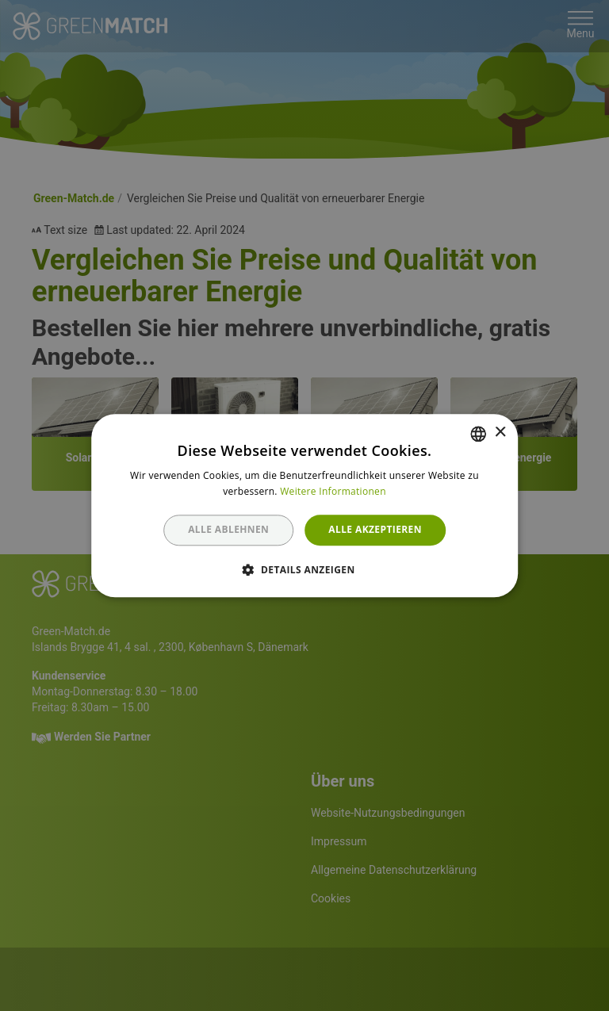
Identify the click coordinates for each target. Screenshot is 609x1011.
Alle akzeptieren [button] (375, 530)
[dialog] (304, 505)
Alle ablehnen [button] (228, 530)
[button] (304, 569)
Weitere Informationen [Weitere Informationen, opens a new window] (333, 491)
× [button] (500, 432)
